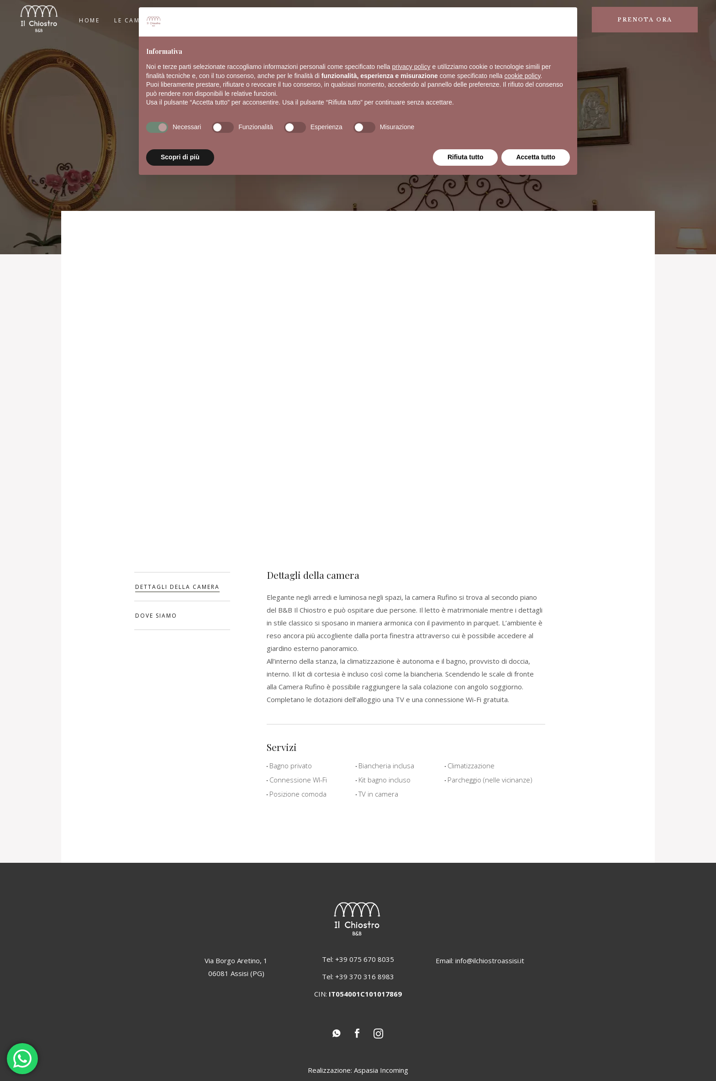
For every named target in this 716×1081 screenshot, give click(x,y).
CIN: (358, 993)
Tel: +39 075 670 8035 (358, 959)
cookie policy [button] (522, 75)
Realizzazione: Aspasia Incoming (358, 1070)
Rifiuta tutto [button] (466, 157)
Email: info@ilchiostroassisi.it (480, 960)
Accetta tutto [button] (535, 157)
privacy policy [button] (411, 66)
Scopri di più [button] (180, 157)
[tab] (182, 586)
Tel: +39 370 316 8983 (358, 976)
